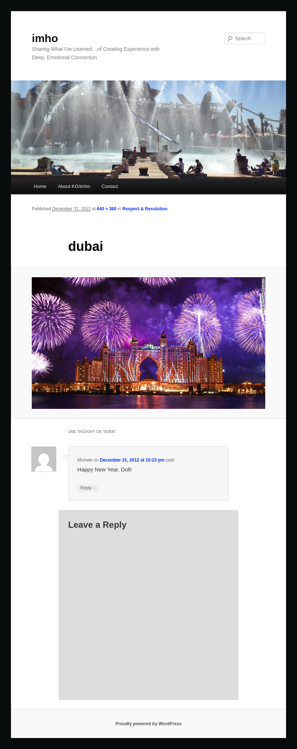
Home (40, 186)
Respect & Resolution (144, 208)
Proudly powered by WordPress (148, 723)
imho (45, 38)
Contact (109, 186)
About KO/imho (74, 186)
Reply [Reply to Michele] (87, 488)
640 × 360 (106, 208)
